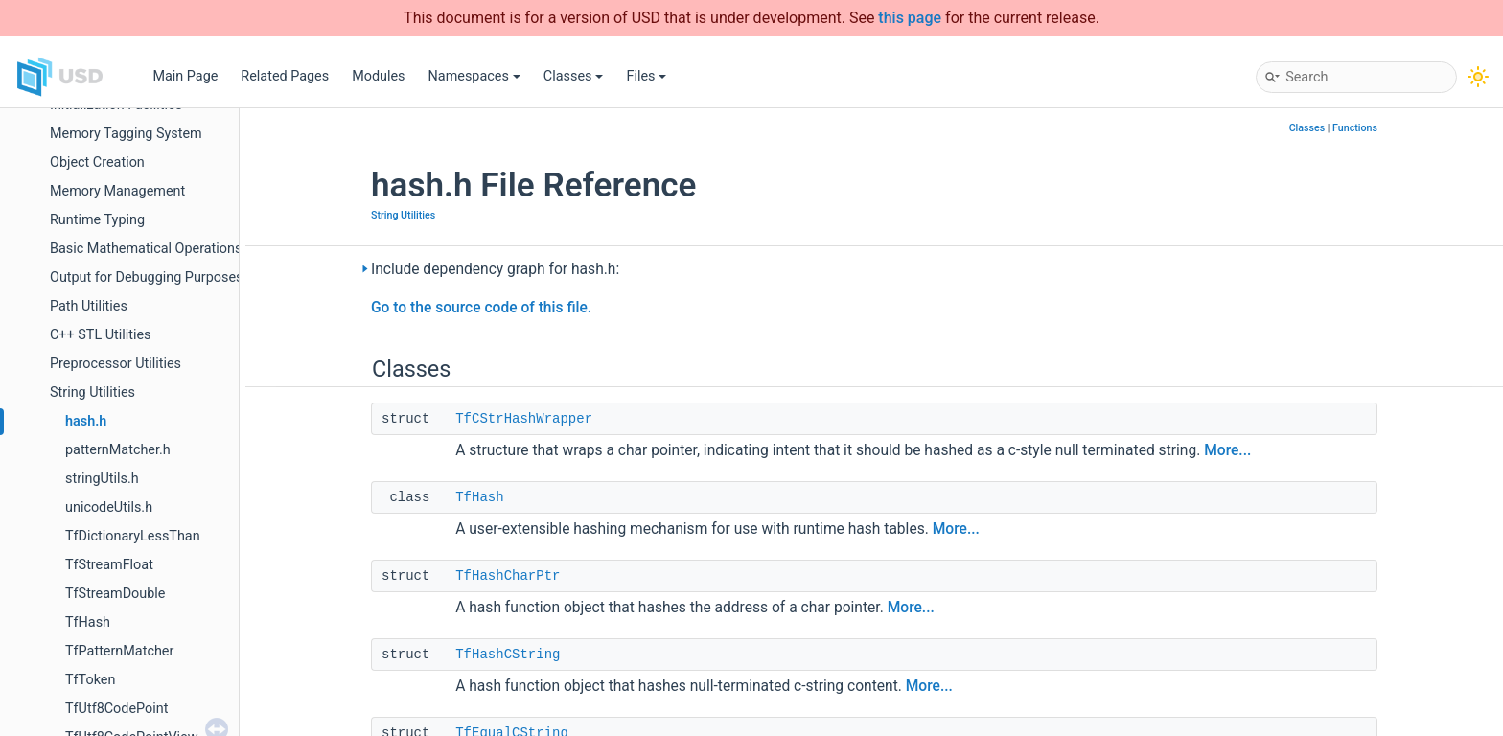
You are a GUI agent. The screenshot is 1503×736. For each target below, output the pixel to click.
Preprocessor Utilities (115, 364)
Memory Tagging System (126, 134)
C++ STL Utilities (100, 335)
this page (909, 18)
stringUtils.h (102, 479)
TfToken (90, 680)
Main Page (185, 76)
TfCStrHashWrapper (523, 418)
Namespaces (474, 76)
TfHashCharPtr (507, 576)
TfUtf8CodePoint (116, 709)
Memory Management (117, 191)
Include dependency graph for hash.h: (495, 269)
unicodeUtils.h (108, 507)
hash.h (85, 421)
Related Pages (285, 76)
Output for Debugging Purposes (146, 277)
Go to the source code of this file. (481, 307)
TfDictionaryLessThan (132, 536)
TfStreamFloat (109, 565)
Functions (1354, 128)
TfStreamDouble (115, 594)
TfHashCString (507, 654)
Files (646, 76)
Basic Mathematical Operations (146, 249)
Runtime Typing (97, 220)
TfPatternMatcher (119, 651)
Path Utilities (88, 306)
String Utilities (92, 392)
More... (1227, 450)
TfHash (87, 622)
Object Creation (97, 162)
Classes (573, 76)
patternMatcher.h (118, 450)
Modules (378, 76)
